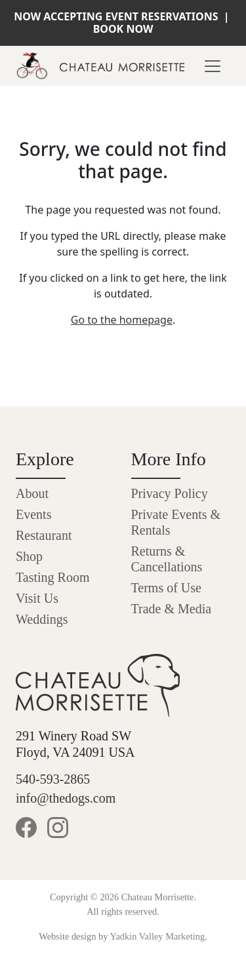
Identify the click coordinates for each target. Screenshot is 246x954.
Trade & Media (171, 608)
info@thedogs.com (65, 798)
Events (33, 514)
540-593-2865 (53, 779)
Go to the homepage (122, 320)
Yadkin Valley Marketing (157, 936)
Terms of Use (166, 588)
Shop (29, 556)
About (32, 493)
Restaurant (44, 535)
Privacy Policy (169, 493)
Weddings (42, 619)
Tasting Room (53, 577)
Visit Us (37, 598)
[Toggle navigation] (212, 66)
